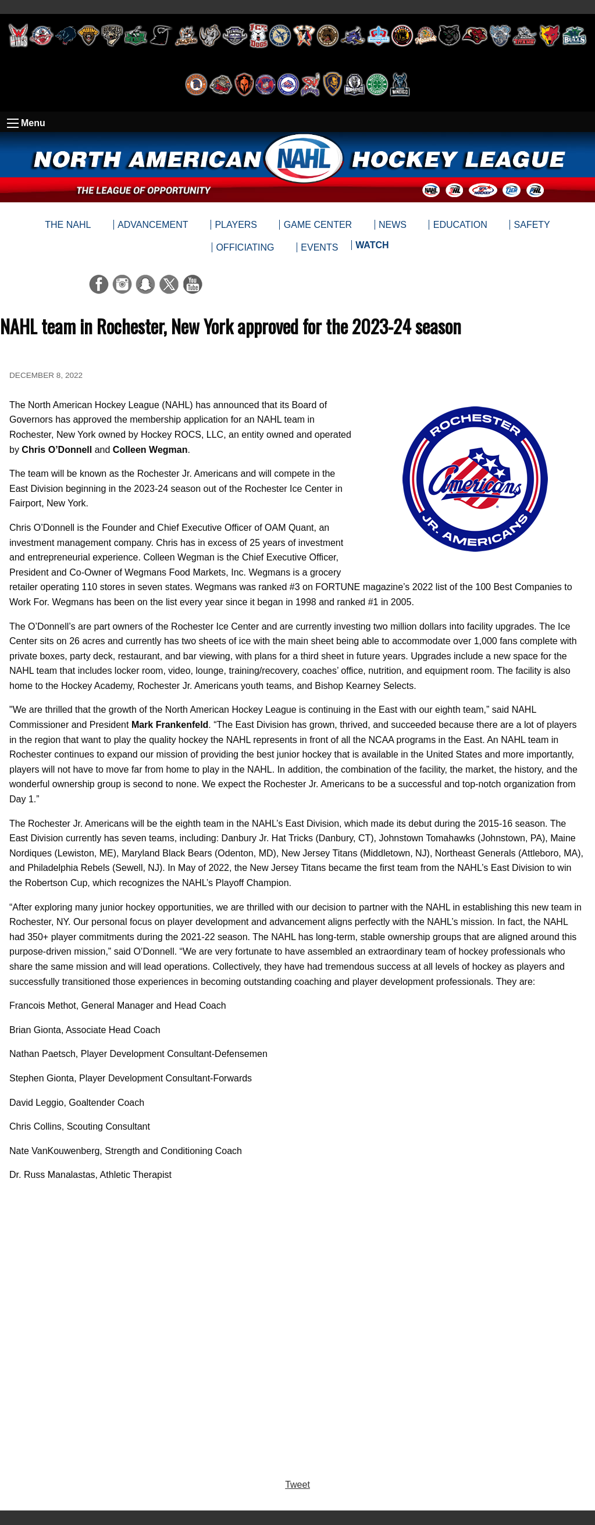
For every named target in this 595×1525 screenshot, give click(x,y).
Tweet (297, 1485)
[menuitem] (372, 248)
